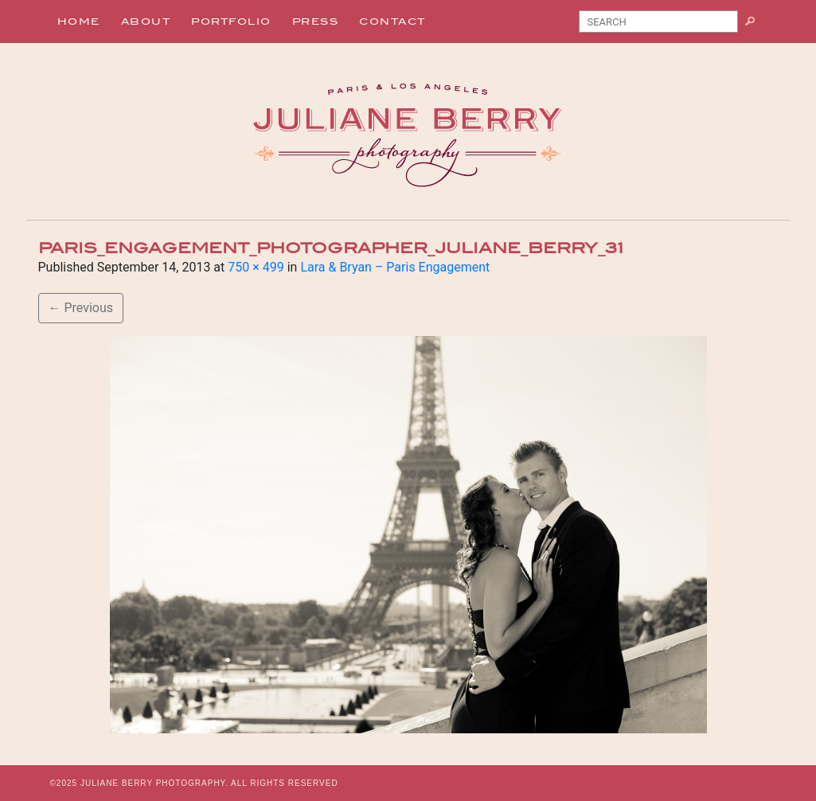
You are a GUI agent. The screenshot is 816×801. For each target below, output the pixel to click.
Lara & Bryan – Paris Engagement (395, 267)
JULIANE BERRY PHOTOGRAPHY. (154, 783)
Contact (392, 21)
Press (315, 21)
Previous (81, 307)
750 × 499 (255, 267)
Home (78, 21)
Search (756, 24)
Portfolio (231, 21)
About (146, 21)
